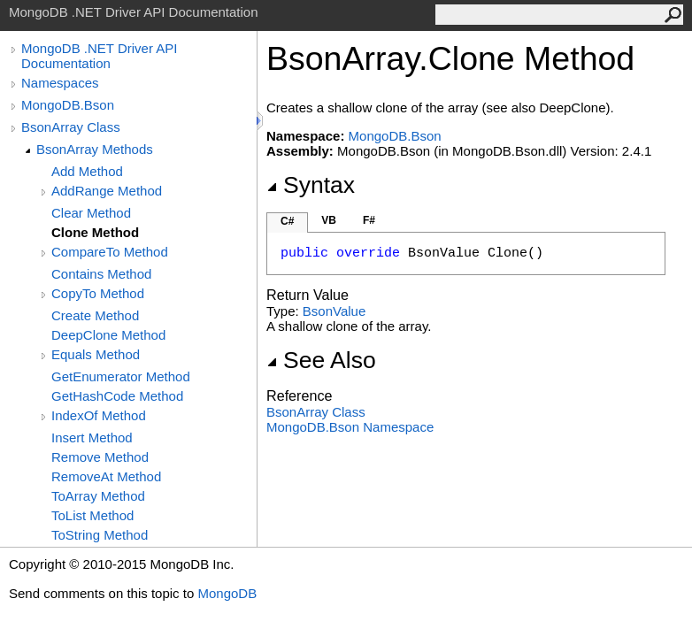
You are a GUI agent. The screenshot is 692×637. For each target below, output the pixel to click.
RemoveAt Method (106, 476)
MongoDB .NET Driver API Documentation (99, 56)
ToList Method (92, 515)
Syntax (310, 185)
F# (369, 220)
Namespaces (60, 82)
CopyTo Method (97, 293)
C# (287, 221)
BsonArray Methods (94, 149)
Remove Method (100, 456)
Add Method (87, 171)
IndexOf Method (98, 415)
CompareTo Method (109, 251)
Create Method (95, 315)
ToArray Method (98, 495)
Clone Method (95, 232)
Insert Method (92, 437)
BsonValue (334, 310)
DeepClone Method (108, 334)
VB (328, 220)
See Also (321, 360)
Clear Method (91, 212)
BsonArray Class (70, 126)
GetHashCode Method (117, 395)
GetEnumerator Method (120, 376)
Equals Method (95, 354)
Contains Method (101, 273)
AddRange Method (106, 190)
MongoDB (227, 593)
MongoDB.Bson (67, 104)
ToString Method (99, 534)
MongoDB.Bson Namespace (350, 426)
